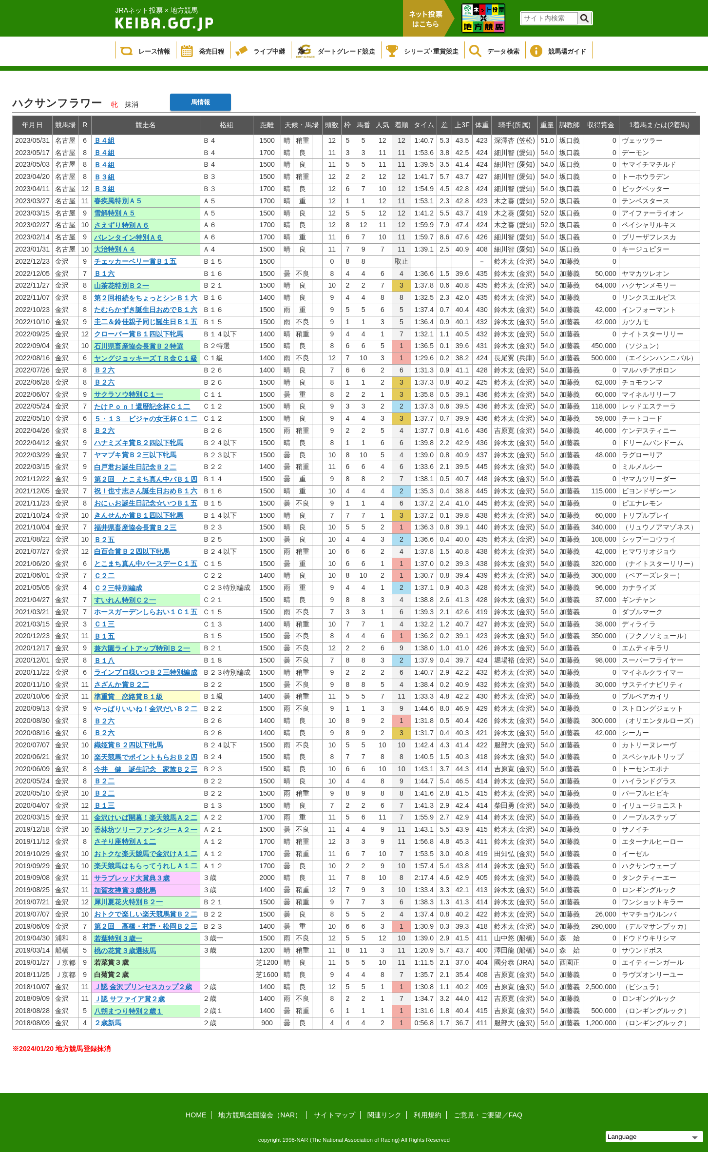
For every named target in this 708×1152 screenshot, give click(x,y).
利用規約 (427, 1115)
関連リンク (384, 1115)
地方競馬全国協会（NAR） (260, 1115)
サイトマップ (334, 1115)
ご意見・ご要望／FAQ (488, 1115)
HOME (196, 1115)
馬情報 (200, 102)
